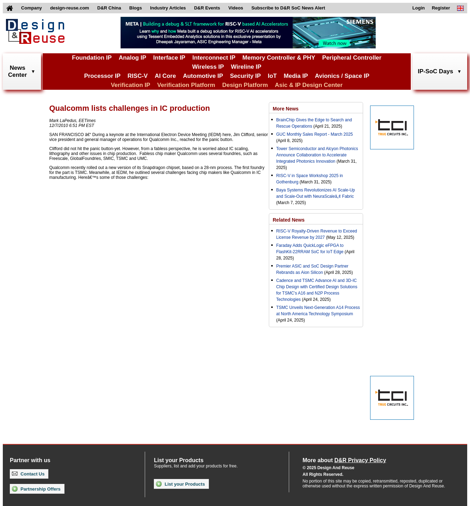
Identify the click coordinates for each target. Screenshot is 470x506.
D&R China (109, 8)
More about (344, 460)
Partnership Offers (36, 489)
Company (31, 8)
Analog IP (132, 57)
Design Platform (245, 85)
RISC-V (138, 76)
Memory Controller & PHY (279, 57)
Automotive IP (203, 76)
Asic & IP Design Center (308, 85)
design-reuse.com (69, 8)
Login (419, 8)
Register (441, 8)
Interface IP (169, 57)
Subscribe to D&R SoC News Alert (288, 8)
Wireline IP (246, 66)
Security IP (245, 76)
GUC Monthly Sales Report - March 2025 (314, 134)
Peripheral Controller (351, 57)
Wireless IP (208, 66)
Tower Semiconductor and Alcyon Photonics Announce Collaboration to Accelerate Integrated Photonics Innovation (317, 155)
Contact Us (28, 474)
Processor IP (102, 76)
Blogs (135, 8)
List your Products (180, 484)
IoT (272, 76)
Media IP (296, 76)
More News (286, 109)
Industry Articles (168, 8)
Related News (289, 220)
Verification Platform (186, 85)
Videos (235, 8)
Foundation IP (91, 57)
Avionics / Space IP (342, 76)
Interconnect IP (214, 57)
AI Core (165, 76)
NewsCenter (17, 71)
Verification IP (130, 85)
